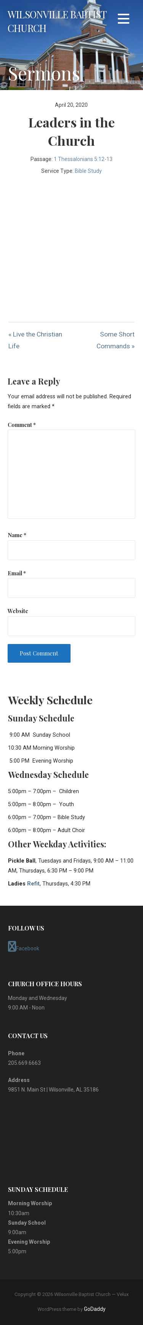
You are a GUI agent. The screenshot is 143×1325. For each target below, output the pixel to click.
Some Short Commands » (115, 340)
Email (17, 573)
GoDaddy (95, 1309)
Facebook (23, 946)
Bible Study (88, 171)
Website (18, 611)
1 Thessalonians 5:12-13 (83, 159)
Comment (22, 424)
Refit (33, 884)
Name (17, 535)
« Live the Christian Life (35, 340)
